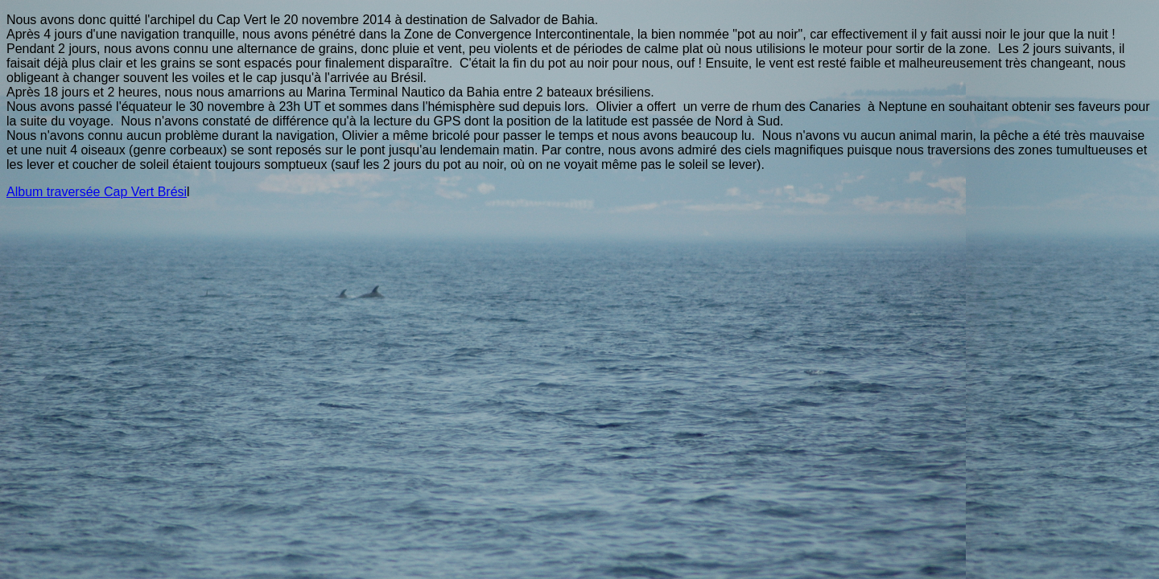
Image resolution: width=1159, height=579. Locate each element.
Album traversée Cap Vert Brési (96, 192)
